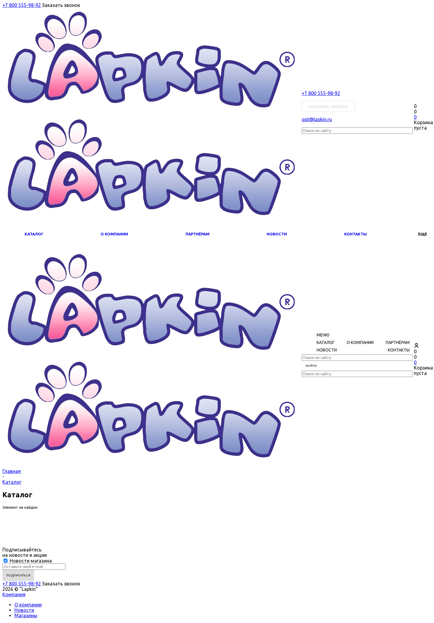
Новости (277, 234)
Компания (14, 594)
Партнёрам (197, 234)
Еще (422, 234)
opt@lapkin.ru (317, 119)
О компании (114, 234)
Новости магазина (28, 560)
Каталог (34, 234)
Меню (323, 335)
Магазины (25, 615)
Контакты (355, 234)
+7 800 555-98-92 (21, 5)
